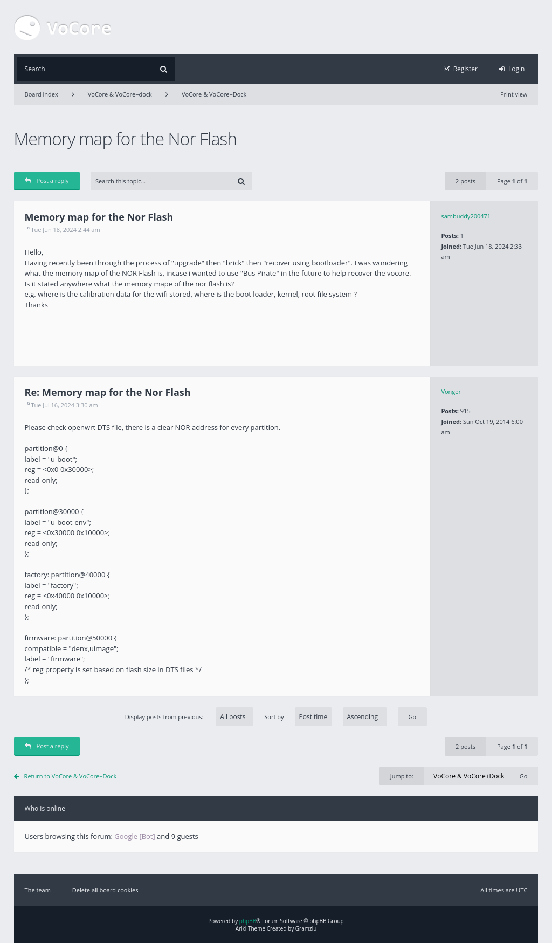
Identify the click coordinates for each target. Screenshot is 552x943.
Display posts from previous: (189, 716)
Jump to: (401, 776)
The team (38, 890)
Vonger (451, 391)
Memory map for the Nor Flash (125, 138)
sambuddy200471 (466, 216)
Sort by (325, 716)
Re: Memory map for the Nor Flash (108, 392)
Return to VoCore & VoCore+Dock (70, 776)
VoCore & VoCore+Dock (214, 94)
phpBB (247, 921)
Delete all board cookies (105, 890)
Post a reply (47, 180)
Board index (41, 94)
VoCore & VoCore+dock (120, 94)
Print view (513, 94)
